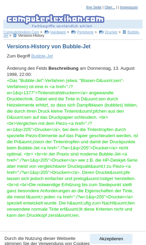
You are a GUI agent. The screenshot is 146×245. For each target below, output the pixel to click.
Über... (109, 7)
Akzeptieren (111, 238)
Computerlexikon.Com (21, 32)
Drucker (111, 32)
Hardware (58, 32)
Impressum (129, 7)
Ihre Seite (94, 7)
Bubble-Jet (42, 56)
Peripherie (85, 32)
